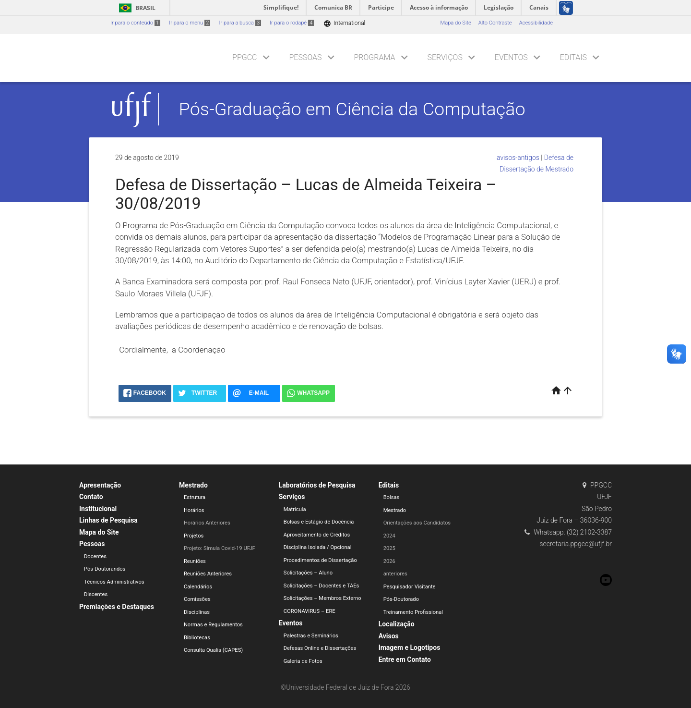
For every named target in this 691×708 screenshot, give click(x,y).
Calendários (198, 587)
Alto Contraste (495, 23)
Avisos (389, 636)
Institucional (98, 509)
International (344, 23)
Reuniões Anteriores (208, 574)
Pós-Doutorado (401, 599)
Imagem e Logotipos (410, 647)
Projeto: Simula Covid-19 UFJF (219, 548)
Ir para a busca (240, 23)
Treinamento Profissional (413, 612)
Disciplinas (197, 612)
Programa (374, 57)
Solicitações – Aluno (308, 573)
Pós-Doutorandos (104, 569)
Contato (91, 496)
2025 (389, 548)
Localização (397, 624)
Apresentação (100, 485)
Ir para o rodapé (292, 23)
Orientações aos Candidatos (417, 523)
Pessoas (305, 57)
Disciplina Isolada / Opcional (318, 547)
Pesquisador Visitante (409, 587)
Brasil (135, 8)
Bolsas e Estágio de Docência (319, 522)
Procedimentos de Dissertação (320, 560)
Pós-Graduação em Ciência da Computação (352, 109)
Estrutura (194, 497)
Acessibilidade (536, 23)
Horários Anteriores (207, 523)
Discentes (95, 594)
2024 (389, 536)
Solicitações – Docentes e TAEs (321, 586)
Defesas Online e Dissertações (320, 648)
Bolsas (391, 497)
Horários (194, 510)
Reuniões (195, 561)
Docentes (95, 556)
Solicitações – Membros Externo (322, 598)
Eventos (511, 57)
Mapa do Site (455, 23)
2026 (389, 561)
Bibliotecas (197, 638)
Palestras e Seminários (311, 636)
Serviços (444, 57)
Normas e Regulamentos (213, 625)
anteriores (395, 574)
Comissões (197, 599)
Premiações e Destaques (116, 606)
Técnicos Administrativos (114, 582)
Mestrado (193, 485)
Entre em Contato (405, 659)
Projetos (193, 536)
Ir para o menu (189, 23)
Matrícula (295, 509)
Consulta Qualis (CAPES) (213, 650)
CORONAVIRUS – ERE (309, 611)
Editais (573, 57)
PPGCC (244, 57)
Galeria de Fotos (303, 661)
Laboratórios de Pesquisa (317, 485)
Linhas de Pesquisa (108, 520)
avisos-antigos (518, 157)
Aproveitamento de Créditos (317, 535)
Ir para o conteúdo (135, 23)
